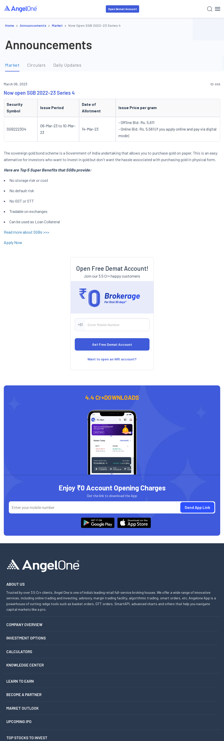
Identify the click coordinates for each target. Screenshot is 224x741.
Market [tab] (12, 65)
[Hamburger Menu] (217, 9)
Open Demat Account (122, 9)
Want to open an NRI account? (112, 359)
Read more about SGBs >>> (26, 232)
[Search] (209, 9)
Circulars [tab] (36, 65)
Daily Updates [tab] (67, 65)
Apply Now (13, 242)
